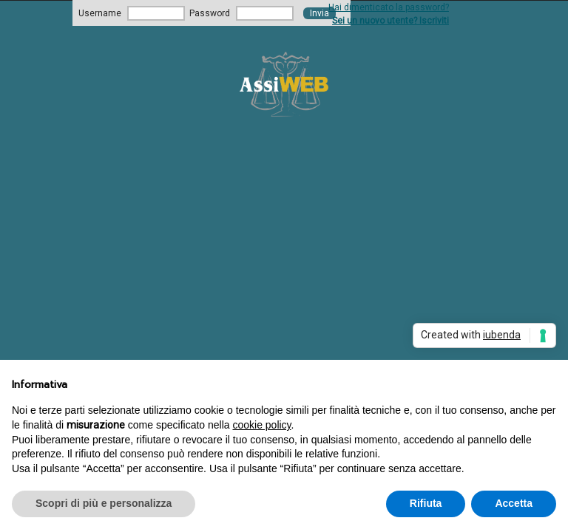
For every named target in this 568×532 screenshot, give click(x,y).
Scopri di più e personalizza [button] (104, 503)
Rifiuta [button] (426, 503)
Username (99, 13)
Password (209, 13)
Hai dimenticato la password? (388, 7)
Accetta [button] (513, 503)
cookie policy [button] (261, 425)
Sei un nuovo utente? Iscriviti (390, 21)
